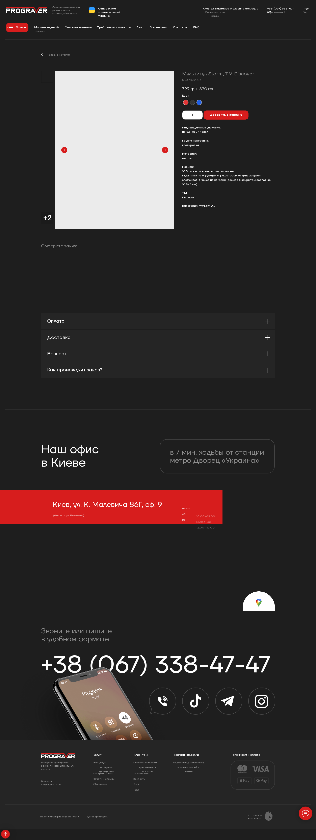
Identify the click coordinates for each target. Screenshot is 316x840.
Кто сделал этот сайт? (255, 817)
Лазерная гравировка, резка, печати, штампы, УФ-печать (66, 10)
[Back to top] (5, 834)
